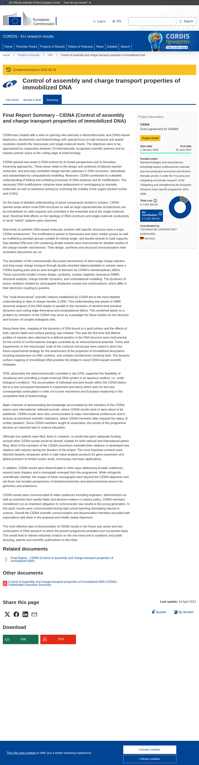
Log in (99, 21)
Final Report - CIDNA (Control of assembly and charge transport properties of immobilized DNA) (62, 560)
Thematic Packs (26, 46)
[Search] (186, 21)
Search (125, 46)
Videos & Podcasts (80, 46)
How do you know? (77, 2)
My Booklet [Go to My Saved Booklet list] (183, 612)
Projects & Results (52, 46)
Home (9, 46)
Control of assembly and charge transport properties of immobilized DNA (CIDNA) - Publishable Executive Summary (63, 583)
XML (24, 639)
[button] (116, 21)
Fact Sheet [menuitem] (12, 99)
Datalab (112, 46)
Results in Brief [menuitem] (32, 99)
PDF (61, 639)
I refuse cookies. (150, 759)
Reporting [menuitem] (52, 99)
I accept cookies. (150, 749)
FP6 (50, 55)
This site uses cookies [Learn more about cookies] (22, 753)
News (100, 46)
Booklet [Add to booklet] (159, 611)
